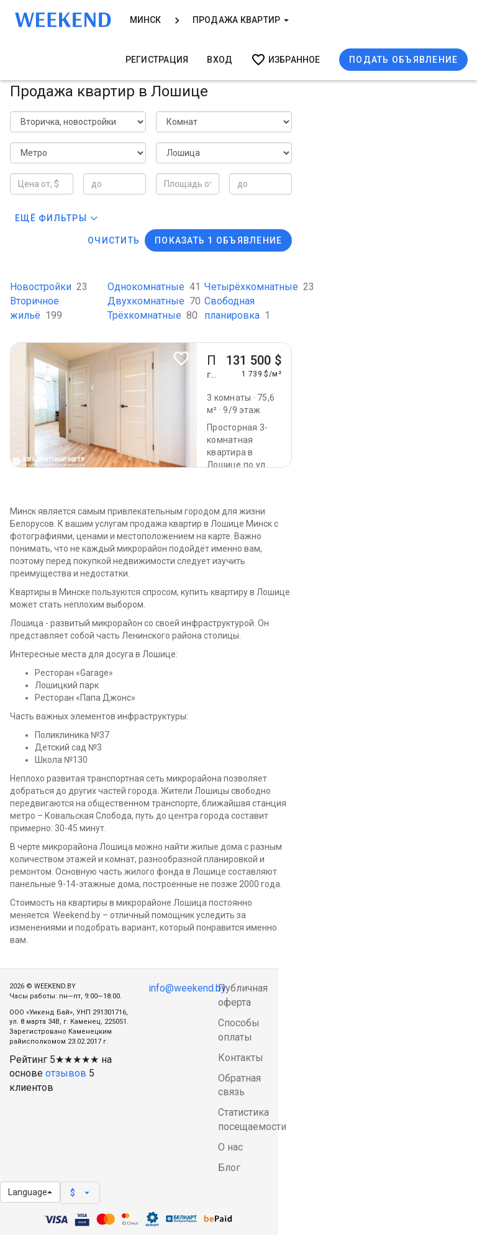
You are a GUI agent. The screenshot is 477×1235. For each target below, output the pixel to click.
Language (30, 1192)
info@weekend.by (187, 988)
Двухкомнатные (154, 301)
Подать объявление (403, 60)
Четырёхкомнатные (259, 287)
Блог (229, 1167)
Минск (145, 20)
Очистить (114, 240)
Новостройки (49, 287)
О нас (230, 1147)
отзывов (65, 1073)
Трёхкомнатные (152, 315)
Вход (219, 60)
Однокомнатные (154, 287)
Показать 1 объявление (218, 240)
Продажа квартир (241, 20)
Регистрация (157, 60)
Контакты (240, 1058)
